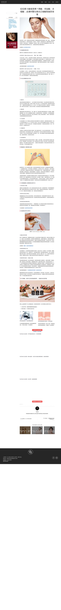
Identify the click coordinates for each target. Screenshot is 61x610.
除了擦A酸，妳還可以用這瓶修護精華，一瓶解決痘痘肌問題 (13, 27)
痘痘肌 (49, 1)
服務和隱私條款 (5, 461)
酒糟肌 (42, 1)
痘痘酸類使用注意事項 (12, 24)
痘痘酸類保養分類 (11, 19)
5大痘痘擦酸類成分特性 (12, 20)
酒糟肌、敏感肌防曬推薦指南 (28, 245)
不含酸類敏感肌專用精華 (31, 270)
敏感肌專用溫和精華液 (28, 207)
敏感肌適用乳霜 (38, 270)
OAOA (37, 411)
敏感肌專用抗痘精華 (30, 66)
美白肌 (53, 1)
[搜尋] (16, 13)
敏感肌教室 (4, 2)
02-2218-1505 (9, 459)
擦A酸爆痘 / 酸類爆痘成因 (12, 21)
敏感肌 (46, 1)
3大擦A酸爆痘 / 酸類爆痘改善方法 (13, 23)
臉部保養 (57, 1)
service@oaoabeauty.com (12, 458)
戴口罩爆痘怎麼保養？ (27, 47)
